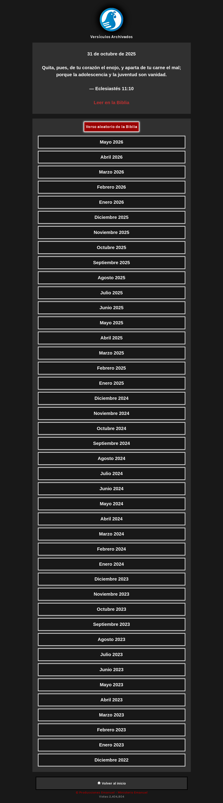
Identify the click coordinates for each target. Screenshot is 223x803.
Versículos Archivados (111, 36)
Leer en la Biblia (111, 102)
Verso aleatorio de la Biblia (111, 126)
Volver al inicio (111, 783)
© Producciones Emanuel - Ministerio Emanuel (112, 792)
